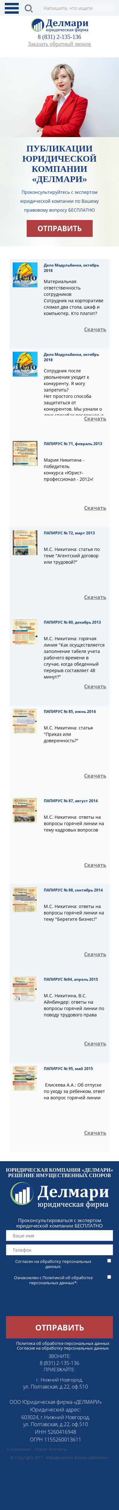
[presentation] (48, 1303)
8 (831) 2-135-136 (59, 37)
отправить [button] (59, 228)
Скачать (95, 329)
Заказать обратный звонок (59, 44)
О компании (18, 1449)
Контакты (58, 1449)
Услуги (40, 1449)
